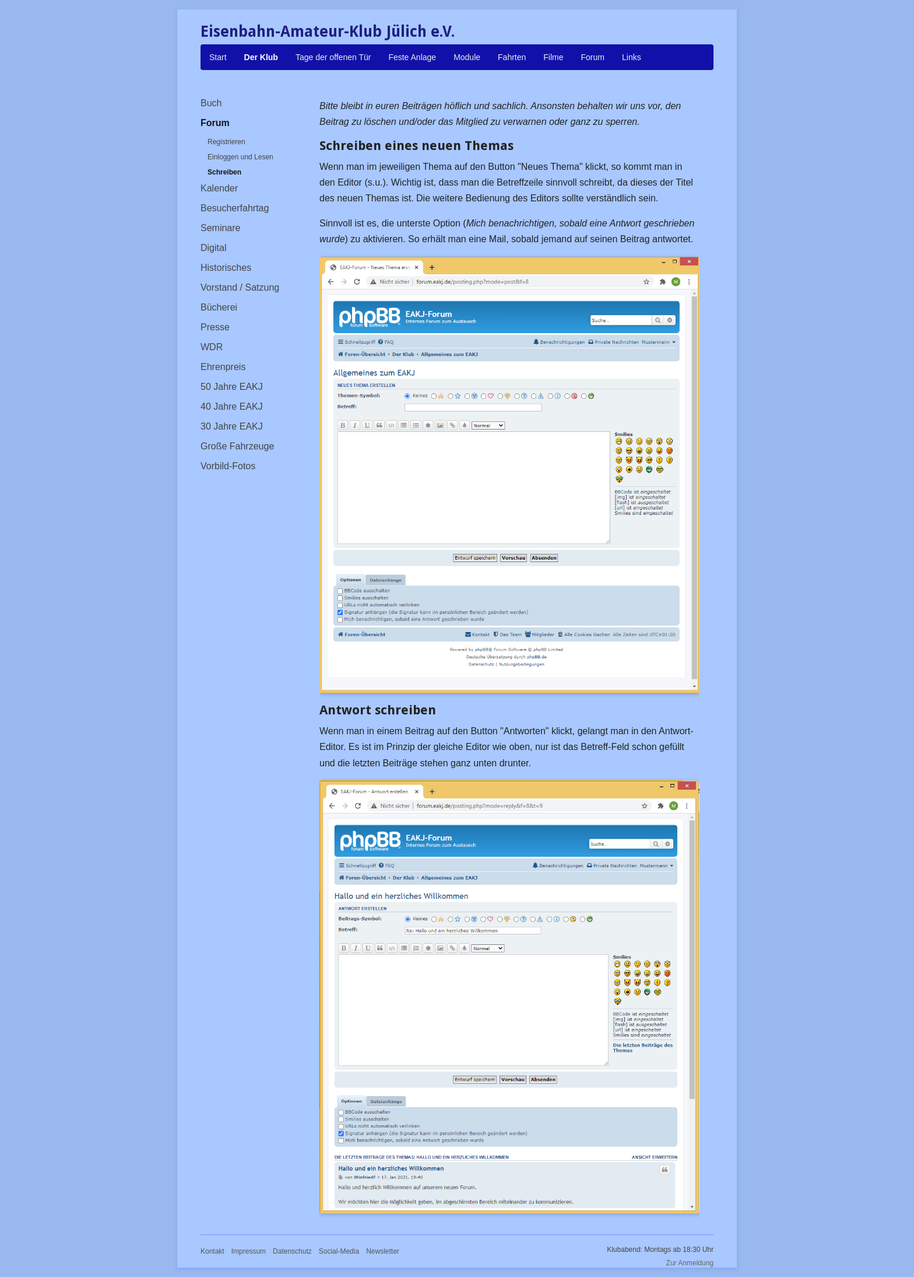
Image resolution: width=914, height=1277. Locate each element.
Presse (215, 327)
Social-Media (339, 1251)
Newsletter (382, 1251)
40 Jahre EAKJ (232, 406)
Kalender (219, 188)
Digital (213, 248)
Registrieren (226, 142)
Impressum (248, 1251)
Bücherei (219, 307)
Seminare (220, 228)
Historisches (226, 268)
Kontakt (212, 1251)
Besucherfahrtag (235, 208)
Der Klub (261, 57)
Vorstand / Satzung (240, 287)
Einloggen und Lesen (240, 157)
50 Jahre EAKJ (232, 387)
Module (467, 57)
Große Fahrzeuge (237, 446)
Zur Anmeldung (689, 1263)
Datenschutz (292, 1251)
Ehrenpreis (223, 367)
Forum (592, 57)
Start (218, 57)
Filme (553, 57)
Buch (211, 103)
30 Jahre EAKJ (232, 426)
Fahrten (512, 57)
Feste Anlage (412, 57)
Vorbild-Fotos (228, 466)
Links (631, 57)
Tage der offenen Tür (333, 57)
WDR (212, 347)
